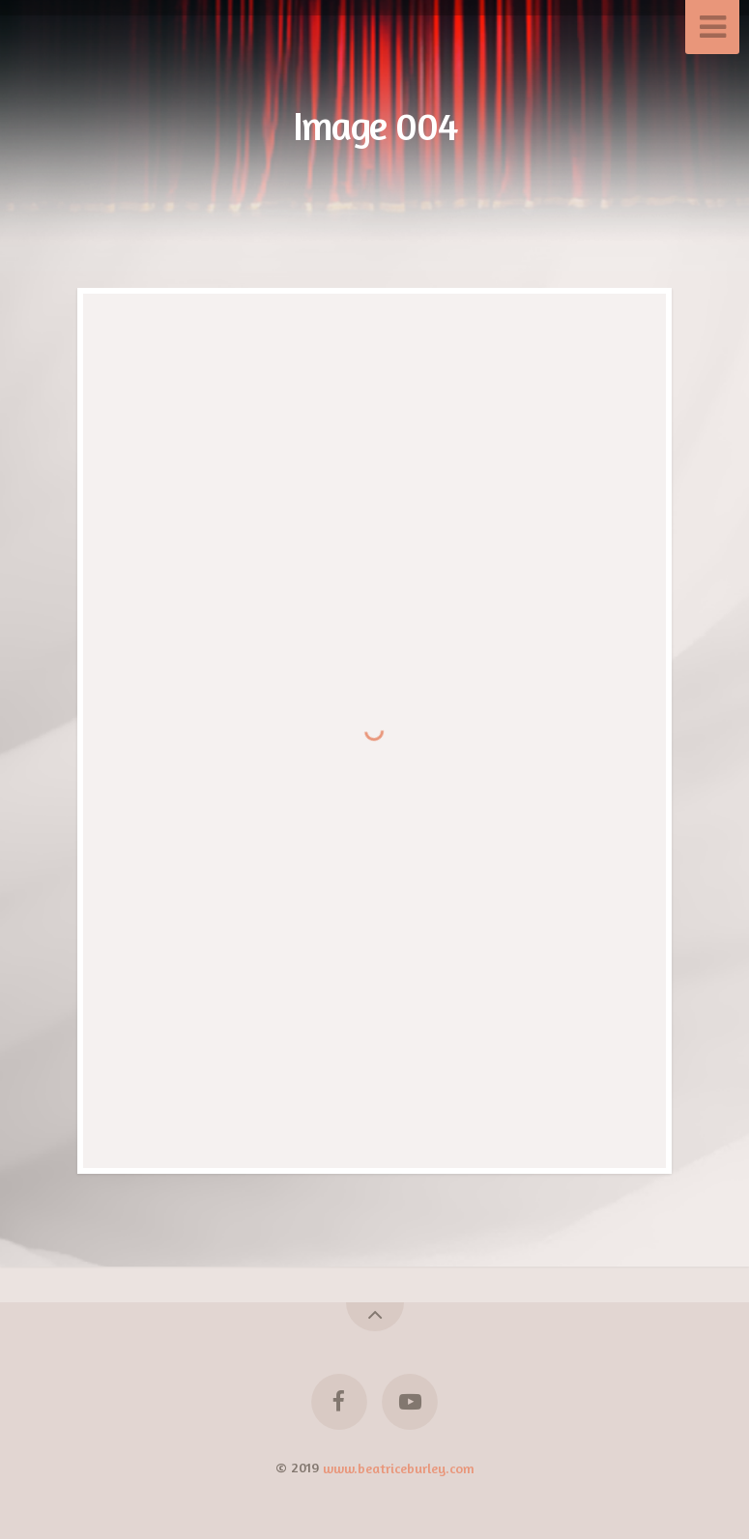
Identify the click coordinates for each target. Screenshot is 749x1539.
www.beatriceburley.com (399, 1467)
